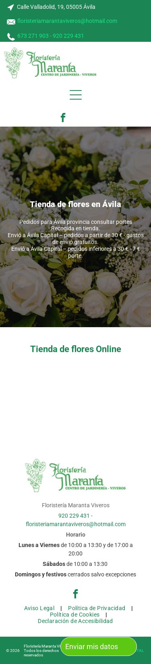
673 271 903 (33, 36)
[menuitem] (40, 608)
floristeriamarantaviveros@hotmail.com (67, 21)
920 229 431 (68, 36)
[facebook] (63, 119)
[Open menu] (76, 95)
